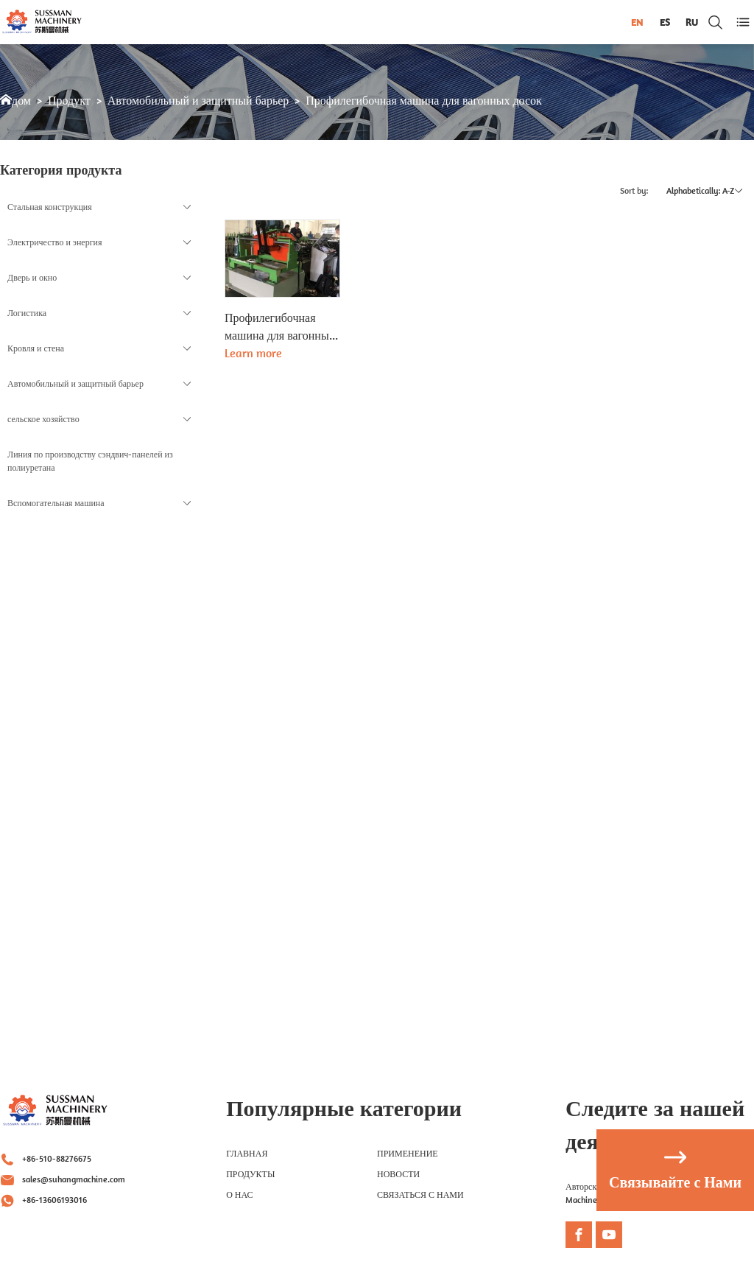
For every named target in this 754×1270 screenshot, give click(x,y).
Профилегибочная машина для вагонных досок (424, 101)
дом (21, 101)
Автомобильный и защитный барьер (198, 101)
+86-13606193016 (54, 1199)
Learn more (253, 352)
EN (637, 22)
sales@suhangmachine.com (73, 1179)
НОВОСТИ (398, 1173)
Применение (407, 1153)
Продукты (250, 1173)
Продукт (69, 101)
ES (665, 22)
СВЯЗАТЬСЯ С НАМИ (420, 1194)
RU (692, 22)
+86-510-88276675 (56, 1158)
